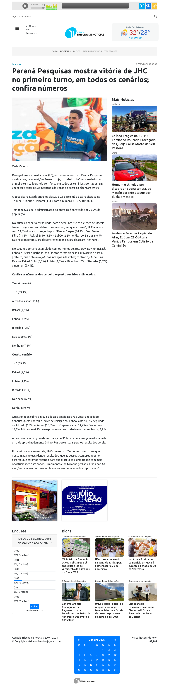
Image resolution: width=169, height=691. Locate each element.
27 (90, 669)
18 (78, 664)
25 (78, 669)
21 (97, 664)
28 (97, 669)
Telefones (110, 51)
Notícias (65, 51)
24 (115, 664)
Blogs (76, 51)
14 (97, 659)
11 (78, 659)
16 (109, 659)
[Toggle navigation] (17, 28)
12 (85, 659)
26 (85, 669)
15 (103, 659)
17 (115, 659)
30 (109, 669)
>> (115, 639)
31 (115, 669)
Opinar (34, 606)
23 (109, 664)
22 (103, 664)
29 (103, 669)
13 (90, 659)
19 (85, 664)
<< (78, 639)
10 (115, 654)
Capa (55, 51)
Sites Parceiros (92, 51)
